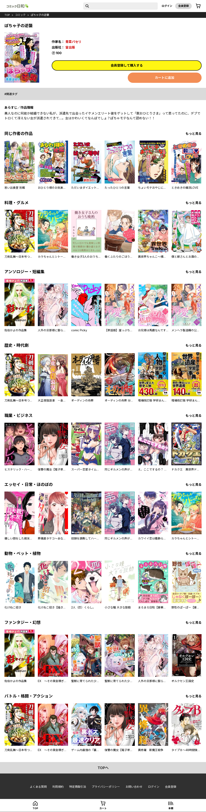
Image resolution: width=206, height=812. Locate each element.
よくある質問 (38, 786)
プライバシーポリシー (106, 786)
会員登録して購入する (127, 65)
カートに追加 (164, 78)
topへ (103, 768)
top (7, 14)
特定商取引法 (77, 786)
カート (103, 808)
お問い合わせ (134, 786)
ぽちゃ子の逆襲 (40, 14)
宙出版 (70, 47)
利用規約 (58, 786)
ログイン (167, 5)
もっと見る (193, 134)
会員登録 (183, 5)
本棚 (170, 808)
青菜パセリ (73, 42)
